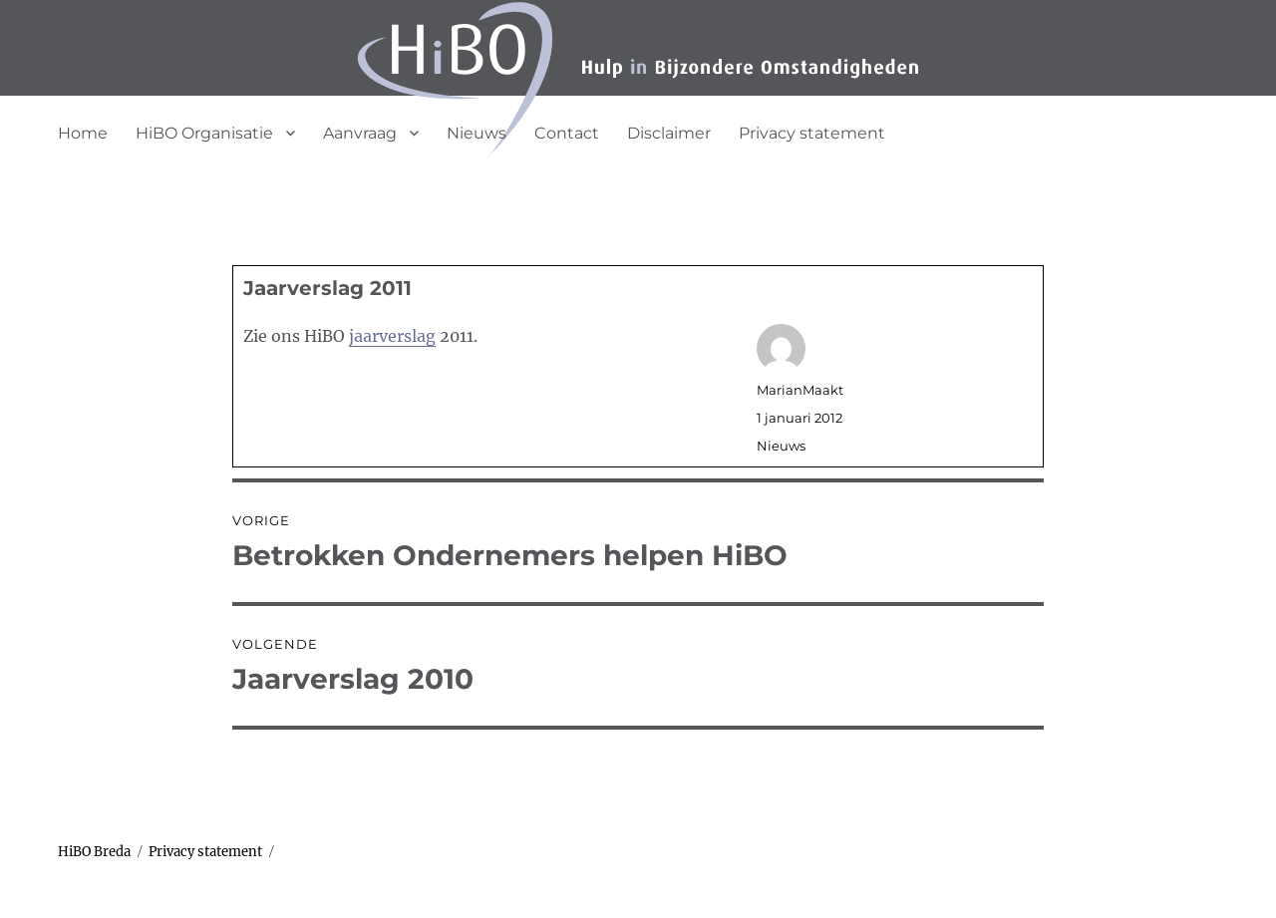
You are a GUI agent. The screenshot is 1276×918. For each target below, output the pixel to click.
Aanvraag (360, 133)
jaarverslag (392, 336)
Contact (566, 133)
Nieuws (476, 133)
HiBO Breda (94, 851)
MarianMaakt (800, 390)
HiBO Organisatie (204, 133)
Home (83, 133)
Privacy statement (812, 133)
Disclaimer (669, 133)
